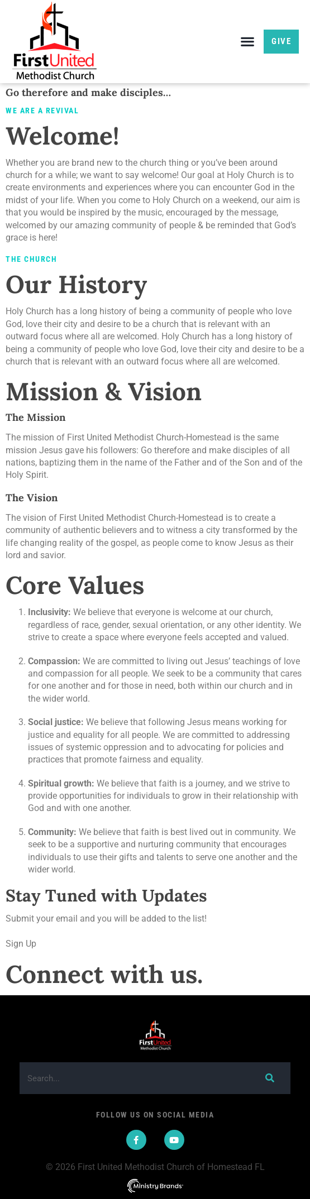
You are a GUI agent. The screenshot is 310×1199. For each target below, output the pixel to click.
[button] (247, 41)
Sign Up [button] (21, 943)
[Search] (269, 1078)
